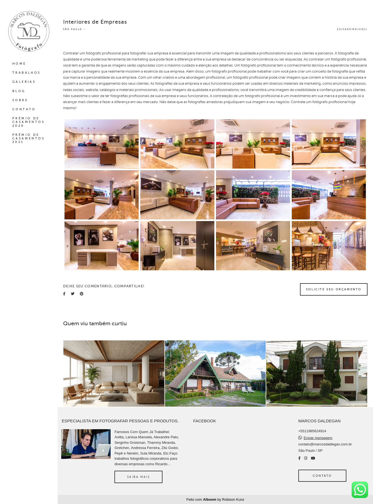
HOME (19, 63)
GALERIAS (24, 82)
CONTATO (24, 109)
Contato (322, 475)
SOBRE (20, 100)
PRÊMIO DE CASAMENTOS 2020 (28, 122)
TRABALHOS (26, 73)
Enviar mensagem (318, 438)
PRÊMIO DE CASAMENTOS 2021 (28, 138)
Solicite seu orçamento (333, 289)
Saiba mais (138, 476)
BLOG (19, 91)
